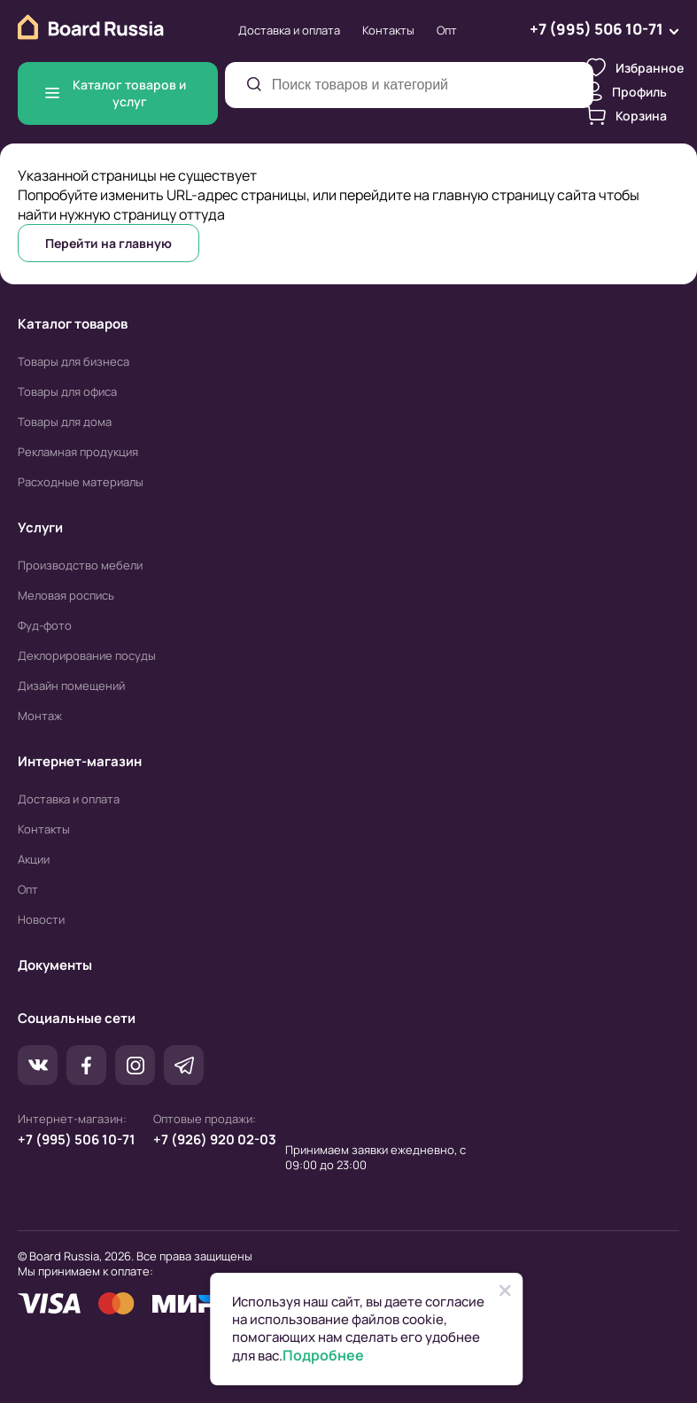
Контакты (388, 30)
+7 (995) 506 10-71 (77, 1139)
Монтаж (40, 716)
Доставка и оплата (289, 30)
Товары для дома (65, 422)
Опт (447, 30)
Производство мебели (80, 565)
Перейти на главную (108, 243)
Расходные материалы (80, 482)
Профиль (626, 91)
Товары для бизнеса (73, 361)
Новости (41, 919)
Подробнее (323, 1355)
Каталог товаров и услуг (115, 93)
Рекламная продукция (78, 452)
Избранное (635, 67)
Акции (34, 859)
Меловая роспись (66, 595)
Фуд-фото (45, 625)
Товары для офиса (67, 391)
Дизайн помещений (71, 686)
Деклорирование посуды (87, 655)
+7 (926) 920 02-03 (214, 1139)
